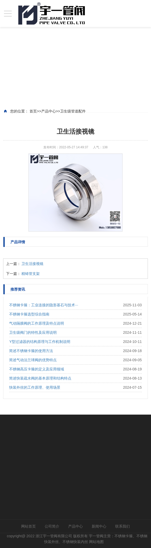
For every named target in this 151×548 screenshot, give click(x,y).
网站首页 (28, 526)
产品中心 (75, 526)
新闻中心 (99, 526)
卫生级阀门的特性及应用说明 (33, 332)
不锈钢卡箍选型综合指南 (29, 314)
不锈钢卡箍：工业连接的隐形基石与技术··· (43, 305)
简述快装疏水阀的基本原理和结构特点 (40, 378)
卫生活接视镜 (32, 264)
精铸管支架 (30, 274)
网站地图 (96, 542)
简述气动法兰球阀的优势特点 (33, 360)
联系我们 (122, 526)
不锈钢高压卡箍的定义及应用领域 (36, 369)
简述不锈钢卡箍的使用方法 (31, 351)
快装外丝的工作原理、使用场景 (34, 387)
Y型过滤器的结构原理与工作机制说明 (39, 342)
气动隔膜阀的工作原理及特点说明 (36, 323)
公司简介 (52, 526)
